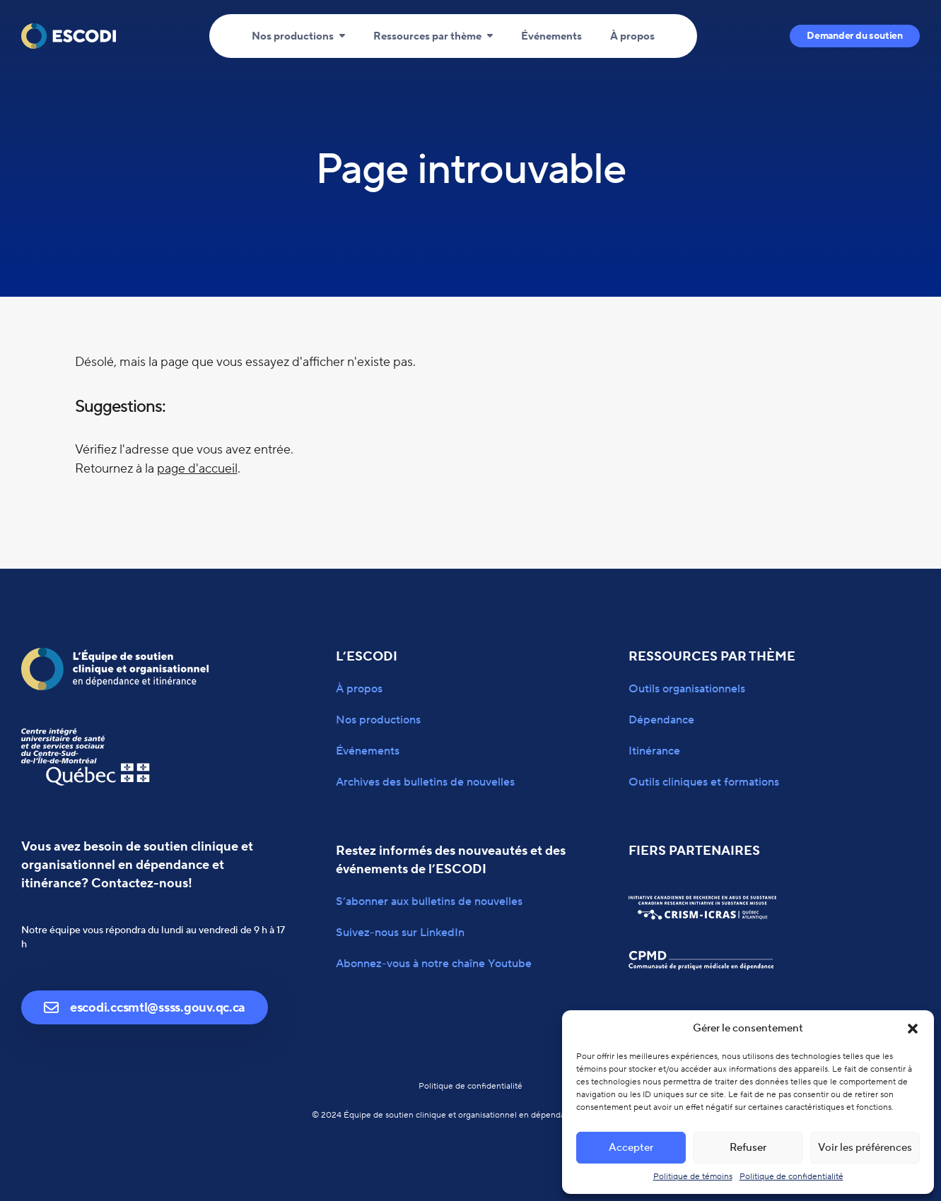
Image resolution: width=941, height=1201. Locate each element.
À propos (632, 36)
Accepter (631, 1147)
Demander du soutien (855, 36)
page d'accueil (197, 469)
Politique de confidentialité (791, 1176)
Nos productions (293, 36)
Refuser (748, 1147)
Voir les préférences (865, 1147)
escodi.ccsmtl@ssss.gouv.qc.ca (144, 1008)
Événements (551, 36)
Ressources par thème (427, 36)
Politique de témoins (692, 1176)
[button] (913, 1029)
